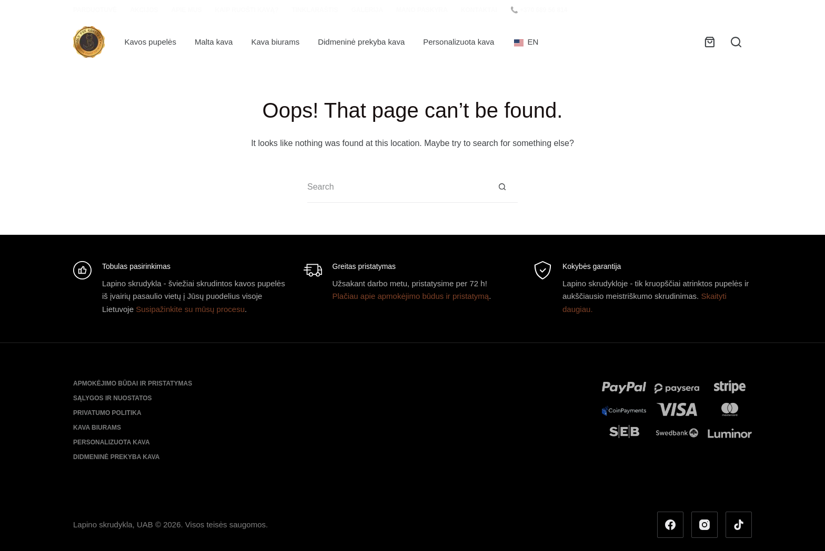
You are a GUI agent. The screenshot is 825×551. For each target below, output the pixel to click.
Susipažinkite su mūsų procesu (190, 309)
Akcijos (144, 10)
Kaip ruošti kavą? (246, 10)
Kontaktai (479, 10)
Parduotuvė (95, 10)
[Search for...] (396, 187)
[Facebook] (670, 525)
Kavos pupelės (150, 41)
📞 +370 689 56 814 (539, 10)
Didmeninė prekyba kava (361, 41)
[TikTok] (739, 525)
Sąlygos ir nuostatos (112, 398)
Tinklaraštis (314, 10)
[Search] (736, 42)
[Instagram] (704, 525)
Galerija (367, 10)
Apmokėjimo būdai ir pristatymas (132, 383)
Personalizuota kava (458, 41)
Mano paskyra (422, 10)
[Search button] (502, 187)
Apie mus (186, 10)
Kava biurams (275, 41)
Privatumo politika (107, 413)
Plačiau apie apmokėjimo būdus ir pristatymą (411, 296)
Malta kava (214, 41)
